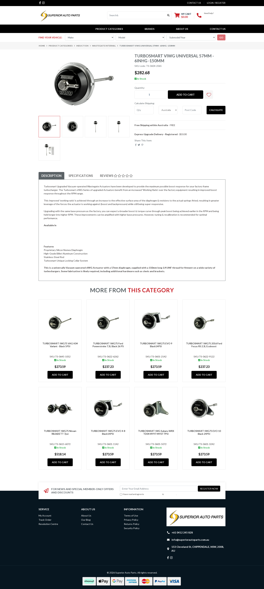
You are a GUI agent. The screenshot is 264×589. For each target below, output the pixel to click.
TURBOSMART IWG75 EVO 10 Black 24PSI (204, 432)
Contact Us (217, 28)
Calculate (216, 110)
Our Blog (86, 519)
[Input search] (136, 15)
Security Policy (131, 528)
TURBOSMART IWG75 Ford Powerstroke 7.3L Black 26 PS (108, 345)
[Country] (168, 110)
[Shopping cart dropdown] (182, 15)
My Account (45, 515)
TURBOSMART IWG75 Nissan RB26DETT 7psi (60, 432)
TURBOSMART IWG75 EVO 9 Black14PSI (156, 345)
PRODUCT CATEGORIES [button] (109, 28)
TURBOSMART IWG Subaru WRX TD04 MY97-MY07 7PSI (156, 432)
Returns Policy (131, 524)
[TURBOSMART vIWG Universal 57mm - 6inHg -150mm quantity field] (151, 94)
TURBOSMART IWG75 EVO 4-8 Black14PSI (108, 432)
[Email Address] (158, 489)
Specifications (81, 176)
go (221, 37)
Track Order (45, 519)
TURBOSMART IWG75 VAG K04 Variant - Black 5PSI (60, 345)
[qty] (144, 110)
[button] (209, 94)
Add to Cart (185, 94)
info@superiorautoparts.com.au (190, 539)
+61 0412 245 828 (214, 16)
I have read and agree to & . (148, 494)
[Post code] (192, 110)
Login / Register (216, 3)
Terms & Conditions (153, 494)
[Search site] (168, 15)
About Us (182, 28)
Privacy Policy (170, 494)
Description (51, 176)
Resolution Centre (48, 524)
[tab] (51, 176)
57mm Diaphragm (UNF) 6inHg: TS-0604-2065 (68, 228)
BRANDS (149, 28)
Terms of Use (131, 515)
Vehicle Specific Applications (59, 235)
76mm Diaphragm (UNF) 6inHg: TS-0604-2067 (68, 232)
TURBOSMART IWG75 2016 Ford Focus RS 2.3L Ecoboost (204, 345)
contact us (194, 3)
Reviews (116, 176)
